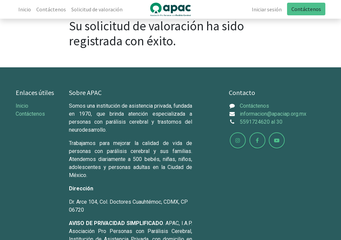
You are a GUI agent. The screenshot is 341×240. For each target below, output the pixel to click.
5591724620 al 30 (261, 122)
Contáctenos (306, 9)
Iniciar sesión (267, 9)
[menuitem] (25, 9)
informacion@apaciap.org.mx (273, 114)
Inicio (22, 106)
